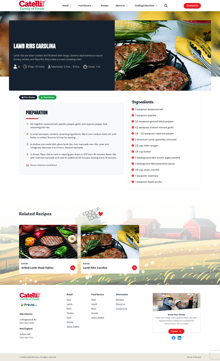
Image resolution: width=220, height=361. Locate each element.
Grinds (70, 322)
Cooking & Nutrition (145, 5)
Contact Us (192, 5)
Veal (93, 299)
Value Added (73, 326)
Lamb (69, 304)
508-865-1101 (26, 337)
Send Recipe (47, 97)
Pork (69, 317)
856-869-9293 (27, 323)
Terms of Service (194, 357)
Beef (69, 308)
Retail (66, 5)
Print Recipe (28, 97)
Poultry (70, 313)
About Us (120, 5)
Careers (174, 331)
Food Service (84, 5)
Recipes (105, 5)
